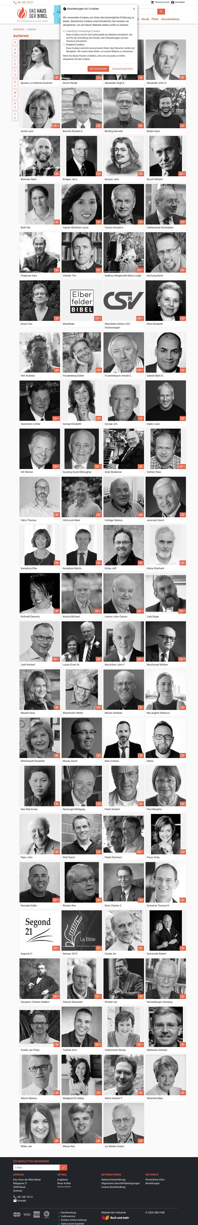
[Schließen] (134, 8)
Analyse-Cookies (75, 44)
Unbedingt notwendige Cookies (83, 31)
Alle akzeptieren (98, 68)
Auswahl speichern (122, 68)
